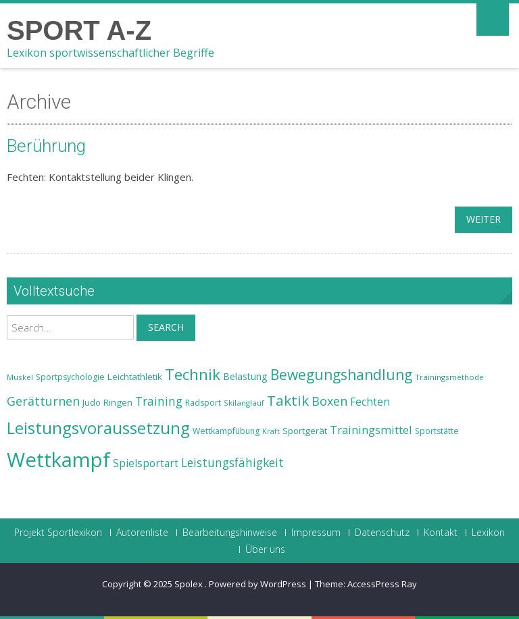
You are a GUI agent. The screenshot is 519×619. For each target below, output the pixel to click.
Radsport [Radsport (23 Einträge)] (203, 402)
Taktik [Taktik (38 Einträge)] (288, 400)
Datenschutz (382, 532)
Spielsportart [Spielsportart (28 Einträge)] (145, 463)
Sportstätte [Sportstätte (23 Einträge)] (437, 431)
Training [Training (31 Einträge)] (158, 401)
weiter (483, 219)
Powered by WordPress (257, 584)
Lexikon (488, 532)
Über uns (265, 549)
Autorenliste (142, 532)
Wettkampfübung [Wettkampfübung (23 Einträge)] (226, 431)
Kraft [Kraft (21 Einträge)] (271, 431)
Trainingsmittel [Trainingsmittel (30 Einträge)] (371, 429)
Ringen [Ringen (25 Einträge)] (117, 402)
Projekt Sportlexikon (58, 532)
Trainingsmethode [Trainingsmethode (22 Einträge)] (449, 377)
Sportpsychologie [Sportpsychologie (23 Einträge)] (70, 377)
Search (166, 327)
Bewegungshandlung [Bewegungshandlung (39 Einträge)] (341, 374)
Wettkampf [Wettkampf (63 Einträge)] (58, 459)
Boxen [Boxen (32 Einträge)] (329, 401)
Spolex (189, 584)
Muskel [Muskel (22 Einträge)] (20, 377)
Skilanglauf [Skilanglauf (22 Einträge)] (244, 403)
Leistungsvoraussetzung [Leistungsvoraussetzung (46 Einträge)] (98, 428)
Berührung (46, 146)
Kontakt (441, 532)
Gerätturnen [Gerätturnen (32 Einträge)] (43, 401)
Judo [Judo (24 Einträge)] (91, 402)
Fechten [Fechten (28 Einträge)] (370, 402)
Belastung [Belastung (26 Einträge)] (245, 376)
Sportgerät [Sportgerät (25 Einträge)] (304, 431)
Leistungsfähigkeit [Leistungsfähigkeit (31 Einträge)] (232, 462)
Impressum (316, 532)
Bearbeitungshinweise (229, 532)
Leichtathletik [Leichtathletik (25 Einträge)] (134, 377)
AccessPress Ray (382, 584)
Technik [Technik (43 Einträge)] (192, 374)
